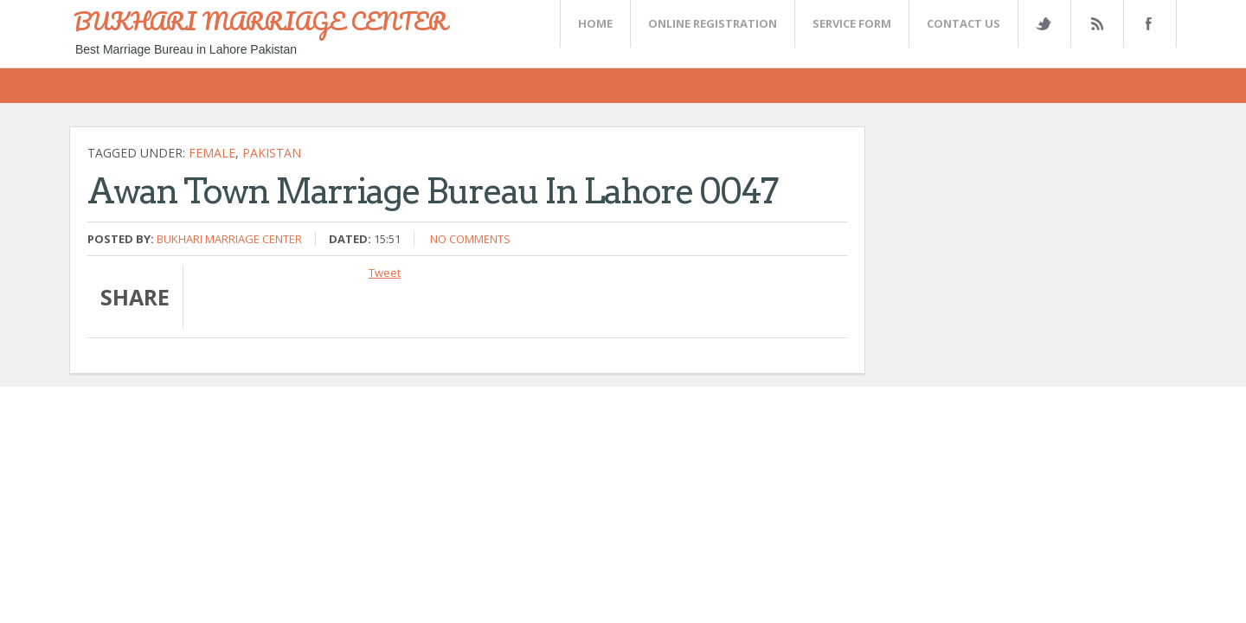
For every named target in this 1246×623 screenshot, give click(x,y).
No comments (470, 239)
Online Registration (712, 23)
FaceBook (1146, 23)
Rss (1096, 23)
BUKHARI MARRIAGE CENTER (260, 21)
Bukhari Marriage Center (229, 239)
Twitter (1043, 23)
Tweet (385, 272)
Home (595, 23)
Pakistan (271, 153)
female (212, 153)
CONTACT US (963, 23)
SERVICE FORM (851, 23)
